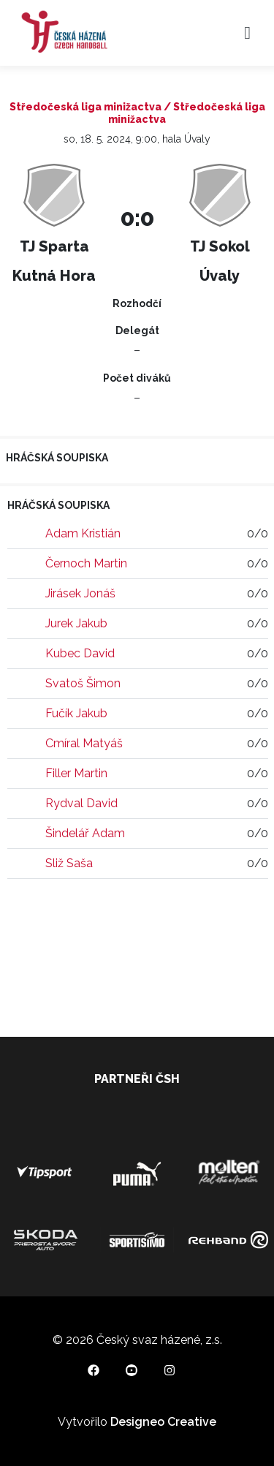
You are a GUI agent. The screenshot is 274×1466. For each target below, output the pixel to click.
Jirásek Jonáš (80, 593)
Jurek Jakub (76, 623)
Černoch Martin (86, 563)
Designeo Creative (163, 1422)
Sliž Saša (69, 863)
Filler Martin (76, 773)
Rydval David (81, 803)
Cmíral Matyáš (84, 743)
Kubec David (80, 653)
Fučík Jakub (76, 713)
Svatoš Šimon (83, 683)
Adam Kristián (83, 533)
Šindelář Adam (85, 833)
